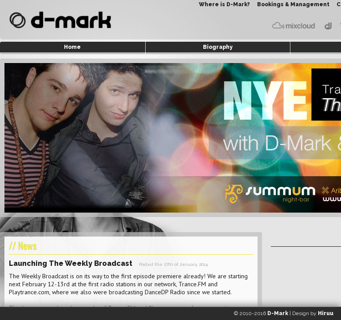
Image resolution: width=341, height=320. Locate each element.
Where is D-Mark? (224, 4)
